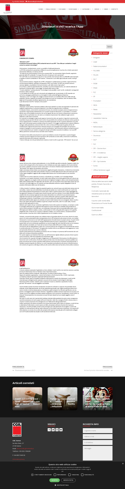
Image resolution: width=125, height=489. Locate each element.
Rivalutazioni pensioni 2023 (25, 370)
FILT (95, 79)
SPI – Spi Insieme (99, 161)
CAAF (95, 62)
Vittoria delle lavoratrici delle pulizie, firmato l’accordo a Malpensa (102, 184)
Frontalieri (97, 101)
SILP (95, 140)
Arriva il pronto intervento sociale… (97, 370)
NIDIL (95, 122)
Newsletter (97, 114)
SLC (94, 144)
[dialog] (62, 475)
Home (40, 9)
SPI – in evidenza (99, 153)
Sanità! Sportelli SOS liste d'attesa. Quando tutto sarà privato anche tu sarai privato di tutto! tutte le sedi (97, 401)
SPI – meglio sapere (100, 157)
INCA (95, 105)
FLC (94, 92)
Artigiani (96, 58)
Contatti (114, 9)
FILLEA (95, 75)
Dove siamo (72, 9)
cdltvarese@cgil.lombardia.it (25, 448)
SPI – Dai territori (99, 148)
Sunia (95, 166)
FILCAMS (96, 71)
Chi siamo (62, 9)
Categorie (85, 9)
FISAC (95, 88)
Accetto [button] (55, 480)
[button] (62, 485)
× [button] (123, 463)
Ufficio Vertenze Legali (101, 170)
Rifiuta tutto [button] (68, 480)
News (106, 9)
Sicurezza (96, 135)
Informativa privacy (18, 459)
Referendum (97, 127)
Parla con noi (50, 9)
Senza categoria (99, 131)
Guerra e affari (97, 215)
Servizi (96, 9)
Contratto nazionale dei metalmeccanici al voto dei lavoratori (101, 193)
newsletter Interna (100, 118)
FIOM (95, 83)
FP (94, 96)
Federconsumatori (100, 66)
